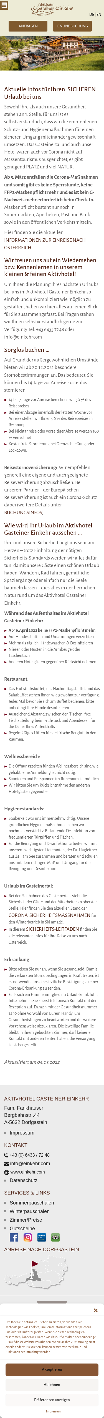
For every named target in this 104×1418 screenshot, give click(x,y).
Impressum (53, 1411)
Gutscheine (22, 1228)
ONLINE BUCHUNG (72, 26)
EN (98, 14)
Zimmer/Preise (26, 1220)
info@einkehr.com (30, 1163)
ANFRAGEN (28, 26)
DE (92, 14)
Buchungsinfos (23, 512)
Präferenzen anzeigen (52, 1400)
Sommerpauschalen (32, 1203)
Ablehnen (52, 1385)
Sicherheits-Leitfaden (52, 929)
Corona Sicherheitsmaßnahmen (49, 915)
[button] (95, 1310)
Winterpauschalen (30, 1211)
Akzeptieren (52, 1369)
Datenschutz (23, 1180)
